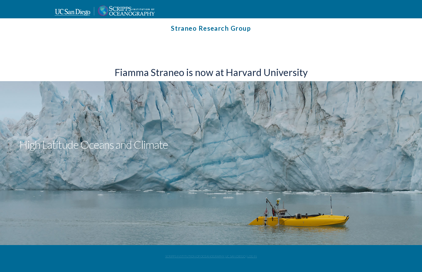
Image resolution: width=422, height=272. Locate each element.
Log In (252, 256)
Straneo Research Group (211, 28)
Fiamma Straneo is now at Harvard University (211, 72)
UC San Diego (235, 256)
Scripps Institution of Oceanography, (195, 256)
